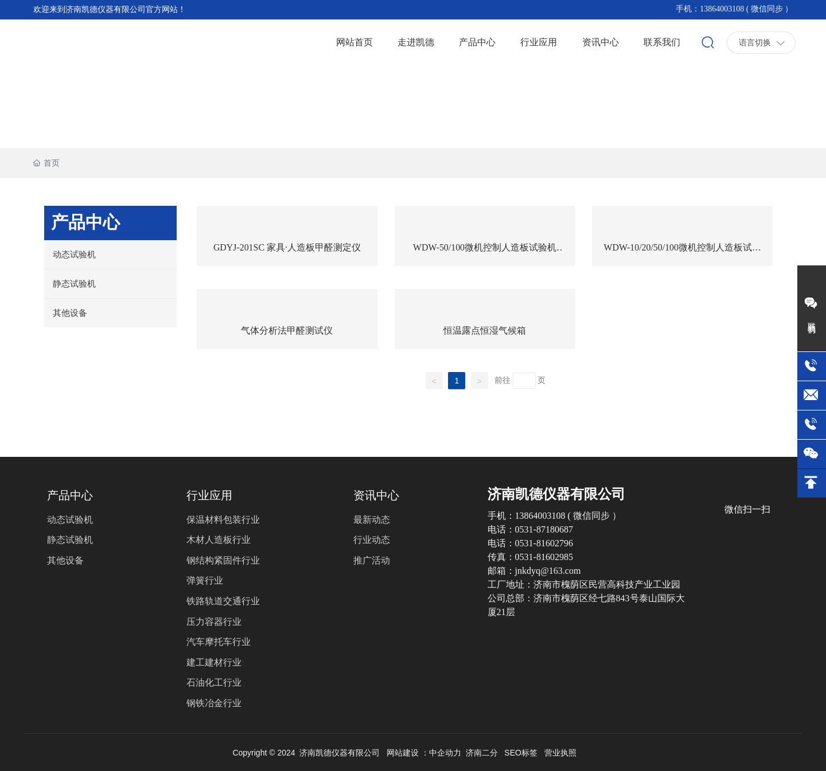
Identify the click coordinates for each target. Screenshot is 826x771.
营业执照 (560, 752)
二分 (490, 752)
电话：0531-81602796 (530, 543)
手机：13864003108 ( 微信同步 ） (734, 9)
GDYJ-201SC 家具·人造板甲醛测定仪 (287, 247)
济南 (474, 752)
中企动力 (445, 752)
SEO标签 (520, 752)
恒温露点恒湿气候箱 (484, 330)
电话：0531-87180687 (530, 529)
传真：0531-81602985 (530, 557)
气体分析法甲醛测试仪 (287, 330)
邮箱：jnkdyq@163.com (534, 571)
